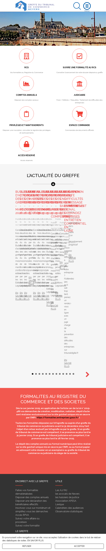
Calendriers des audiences (69, 362)
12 (70, 228)
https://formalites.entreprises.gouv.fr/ (58, 272)
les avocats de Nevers (67, 348)
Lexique (59, 358)
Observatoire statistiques (69, 365)
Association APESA (65, 355)
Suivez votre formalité (27, 379)
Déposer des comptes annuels (32, 351)
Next (86, 229)
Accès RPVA (22, 369)
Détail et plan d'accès (76, 530)
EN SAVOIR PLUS (35, 540)
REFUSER (26, 546)
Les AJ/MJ (61, 344)
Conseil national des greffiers (30, 397)
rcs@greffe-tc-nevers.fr (65, 518)
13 (73, 228)
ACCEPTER (79, 546)
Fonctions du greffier (26, 394)
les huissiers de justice (67, 351)
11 (66, 228)
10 (63, 228)
